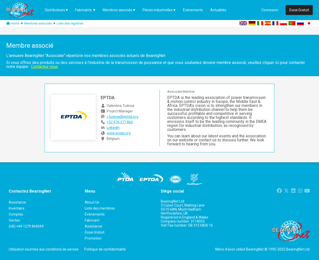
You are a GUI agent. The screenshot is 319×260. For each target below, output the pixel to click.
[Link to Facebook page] (279, 191)
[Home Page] (23, 9)
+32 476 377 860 (120, 122)
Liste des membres (100, 208)
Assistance (93, 226)
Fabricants (83, 10)
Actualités (218, 10)
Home (15, 23)
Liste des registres (70, 23)
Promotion (93, 238)
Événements (193, 10)
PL (283, 23)
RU (300, 23)
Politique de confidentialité (105, 249)
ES (268, 23)
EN (243, 23)
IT (260, 23)
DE (252, 23)
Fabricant (92, 220)
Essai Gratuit (299, 10)
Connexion (269, 10)
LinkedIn (113, 128)
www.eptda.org (119, 133)
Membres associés (117, 10)
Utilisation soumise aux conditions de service (44, 249)
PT (292, 23)
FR (275, 23)
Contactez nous (44, 66)
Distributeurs (55, 10)
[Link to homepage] (8, 23)
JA (309, 23)
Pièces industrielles (158, 10)
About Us (92, 202)
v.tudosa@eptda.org (122, 117)
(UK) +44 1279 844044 (26, 226)
